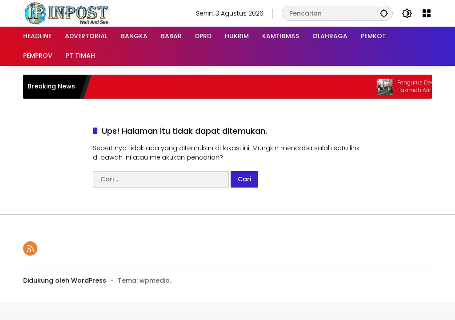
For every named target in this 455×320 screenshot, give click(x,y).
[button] (384, 13)
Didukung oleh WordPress (64, 280)
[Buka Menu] (426, 13)
